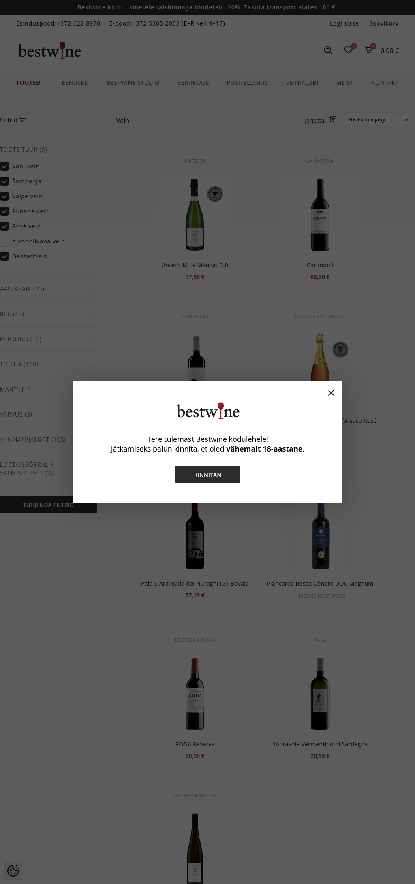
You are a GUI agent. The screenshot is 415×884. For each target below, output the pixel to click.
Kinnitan (207, 475)
